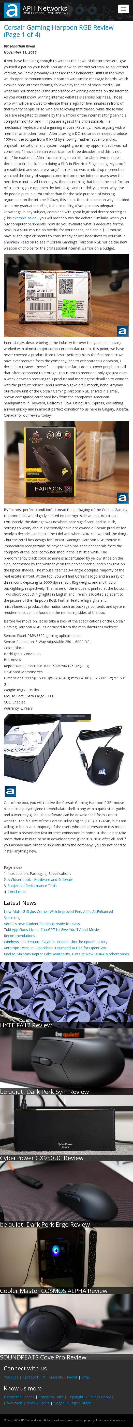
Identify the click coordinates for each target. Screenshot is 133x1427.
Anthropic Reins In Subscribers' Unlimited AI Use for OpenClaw (55, 947)
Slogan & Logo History (72, 1403)
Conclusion (17, 891)
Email (85, 1377)
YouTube (11, 1377)
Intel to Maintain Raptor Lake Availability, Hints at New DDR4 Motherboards (66, 954)
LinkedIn (56, 1377)
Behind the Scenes (19, 1397)
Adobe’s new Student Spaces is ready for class (42, 923)
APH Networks (45, 8)
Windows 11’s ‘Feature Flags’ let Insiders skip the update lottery (55, 941)
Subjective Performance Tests (32, 885)
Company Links (51, 1397)
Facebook (31, 1377)
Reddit (72, 1377)
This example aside (20, 218)
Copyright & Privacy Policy (89, 1397)
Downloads (13, 1403)
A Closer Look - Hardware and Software (40, 879)
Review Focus (38, 1403)
